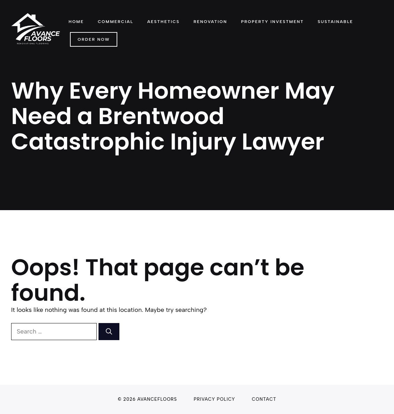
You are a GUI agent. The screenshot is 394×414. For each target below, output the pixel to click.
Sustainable (335, 21)
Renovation (210, 21)
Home (76, 21)
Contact (264, 399)
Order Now (94, 39)
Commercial (115, 21)
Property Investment (272, 21)
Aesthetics (163, 21)
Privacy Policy (214, 399)
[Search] (108, 331)
